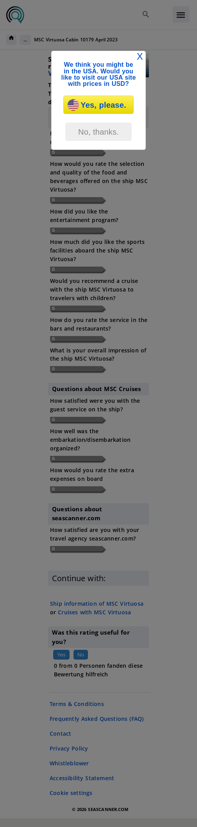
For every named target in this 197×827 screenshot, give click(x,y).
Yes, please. (97, 105)
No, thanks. (98, 132)
